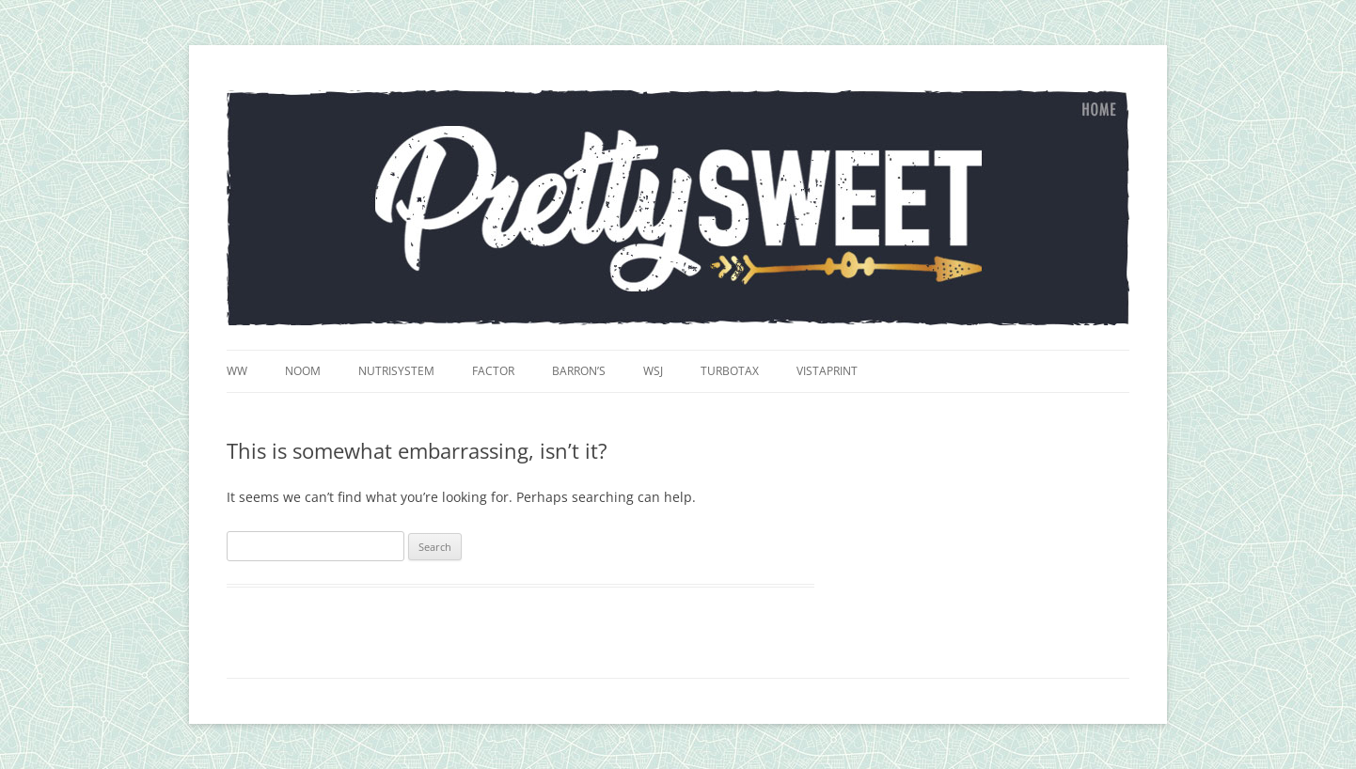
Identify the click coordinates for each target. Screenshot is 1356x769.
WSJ (653, 371)
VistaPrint (827, 371)
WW (237, 371)
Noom (303, 371)
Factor (493, 371)
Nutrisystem (396, 371)
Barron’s (579, 371)
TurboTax (730, 371)
